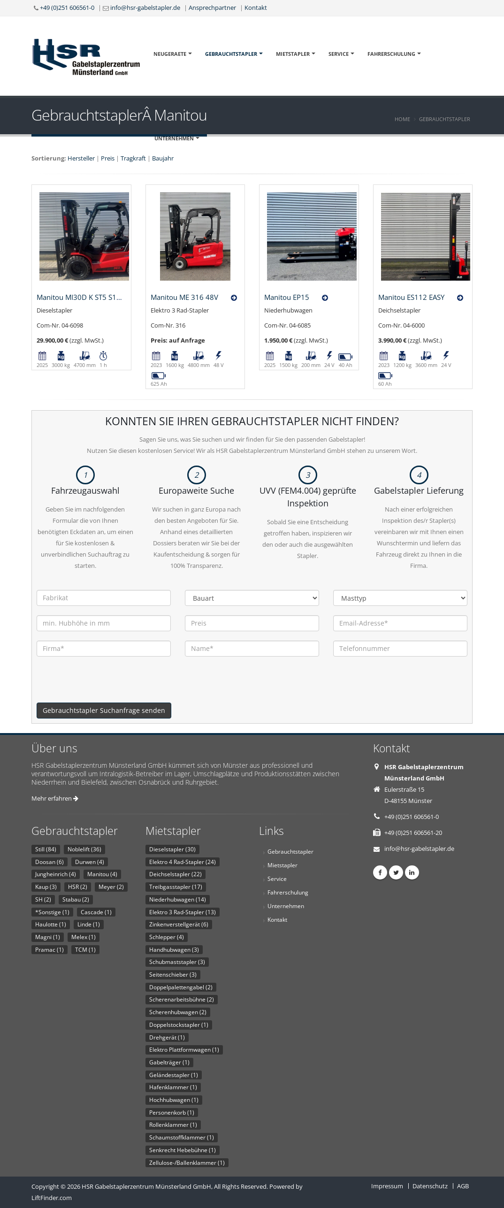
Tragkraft (133, 158)
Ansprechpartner (212, 7)
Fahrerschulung (391, 53)
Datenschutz (430, 1186)
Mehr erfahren (54, 798)
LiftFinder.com (51, 1197)
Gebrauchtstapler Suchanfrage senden (104, 710)
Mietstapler (293, 53)
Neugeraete (169, 53)
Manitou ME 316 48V (184, 297)
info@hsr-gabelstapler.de (145, 7)
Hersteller (81, 158)
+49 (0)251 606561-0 (67, 7)
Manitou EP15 (286, 297)
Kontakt (255, 7)
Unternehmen (174, 138)
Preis (108, 158)
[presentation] (108, 684)
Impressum (387, 1186)
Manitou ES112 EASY (411, 297)
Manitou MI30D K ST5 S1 (76, 297)
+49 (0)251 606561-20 (413, 832)
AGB (463, 1186)
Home (402, 118)
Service (338, 53)
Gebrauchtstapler (231, 53)
